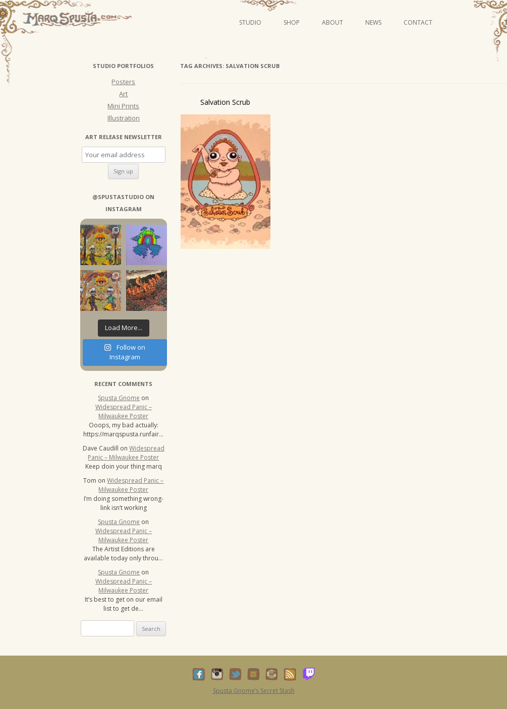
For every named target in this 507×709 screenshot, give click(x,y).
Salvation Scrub (225, 102)
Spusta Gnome (119, 398)
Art (123, 93)
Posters (123, 81)
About (332, 22)
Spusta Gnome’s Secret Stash (254, 690)
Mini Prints (123, 105)
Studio (250, 22)
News (373, 22)
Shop (292, 22)
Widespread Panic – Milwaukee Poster (123, 411)
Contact (418, 22)
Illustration (123, 117)
